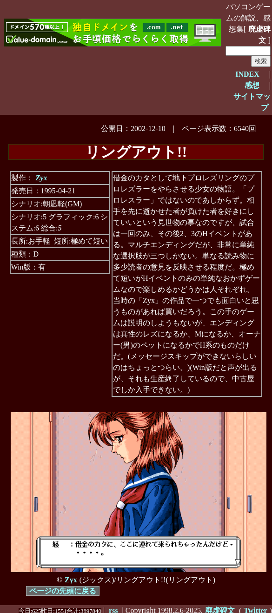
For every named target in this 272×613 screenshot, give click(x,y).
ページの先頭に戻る (62, 591)
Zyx (41, 178)
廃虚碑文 (259, 34)
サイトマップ (252, 102)
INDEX (247, 74)
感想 (252, 85)
